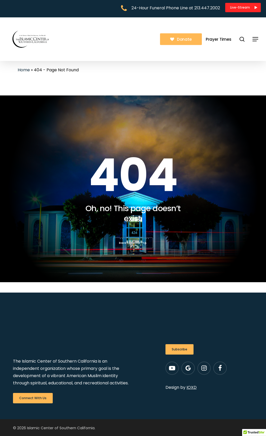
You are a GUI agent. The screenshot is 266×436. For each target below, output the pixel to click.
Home (24, 70)
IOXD (192, 387)
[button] (243, 7)
